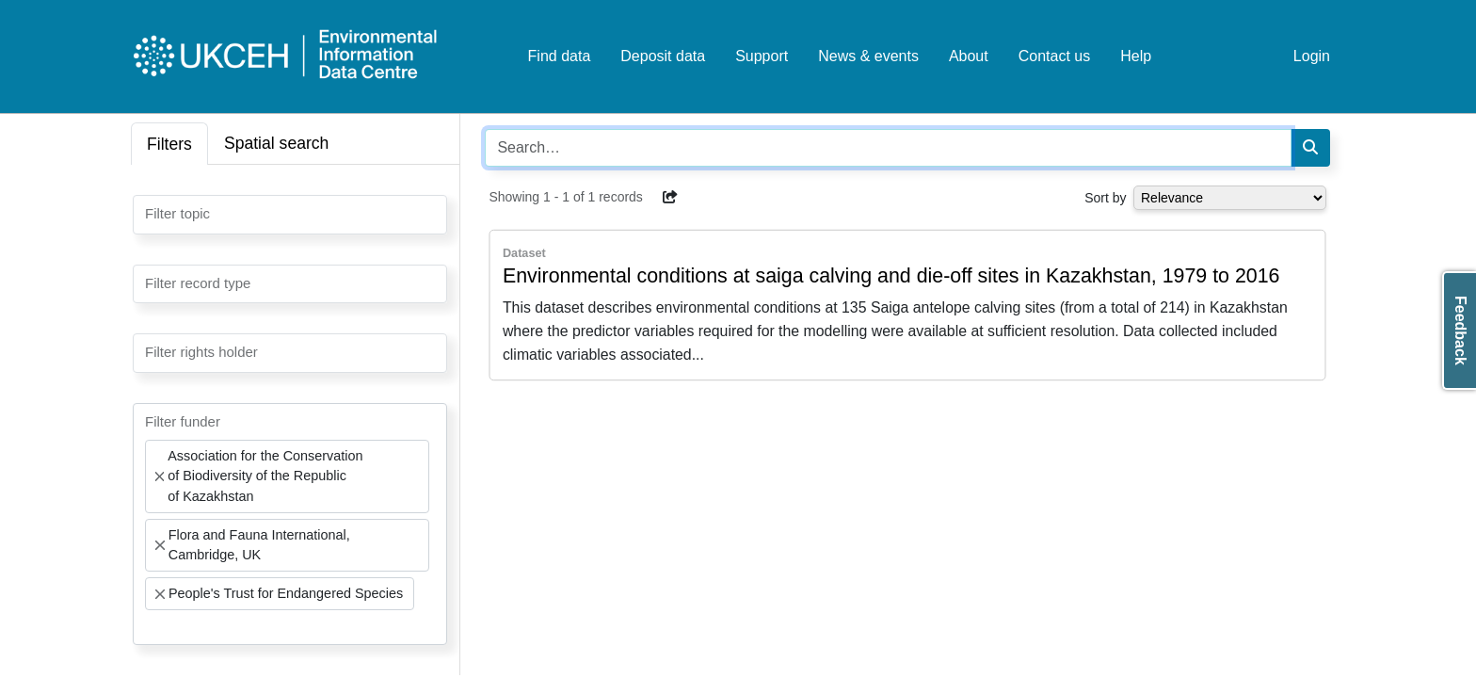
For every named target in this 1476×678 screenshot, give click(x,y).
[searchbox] (150, 213)
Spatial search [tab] (276, 143)
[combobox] (290, 214)
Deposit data (662, 56)
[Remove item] (159, 476)
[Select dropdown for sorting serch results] (1229, 198)
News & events (868, 56)
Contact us (1054, 56)
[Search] (1310, 148)
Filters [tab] (169, 144)
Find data (559, 56)
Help (1135, 56)
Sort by (1105, 197)
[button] (670, 196)
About (968, 56)
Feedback (1460, 330)
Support (761, 56)
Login (1311, 56)
